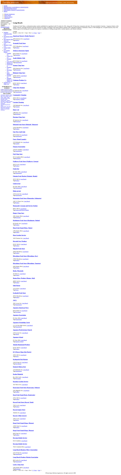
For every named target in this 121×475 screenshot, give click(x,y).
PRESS (5, 11)
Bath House (9, 102)
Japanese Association (19, 315)
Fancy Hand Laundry (19, 139)
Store (4, 95)
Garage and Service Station (5, 98)
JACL (15, 300)
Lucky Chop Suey (18, 464)
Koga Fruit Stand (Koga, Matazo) (23, 423)
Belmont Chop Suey (19, 73)
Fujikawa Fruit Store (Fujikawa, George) (25, 161)
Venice (9, 81)
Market (11, 94)
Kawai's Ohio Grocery (20, 416)
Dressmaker (3, 109)
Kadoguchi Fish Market (20, 359)
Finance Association (19, 146)
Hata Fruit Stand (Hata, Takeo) (22, 228)
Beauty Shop (3, 107)
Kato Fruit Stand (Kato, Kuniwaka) (24, 395)
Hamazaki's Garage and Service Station (25, 206)
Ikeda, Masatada (18, 271)
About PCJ (7, 18)
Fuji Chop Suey (18, 154)
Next (35, 33)
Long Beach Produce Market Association (25, 457)
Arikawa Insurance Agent (21, 50)
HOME (5, 6)
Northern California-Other (8, 34)
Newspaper (2, 99)
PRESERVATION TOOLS (10, 8)
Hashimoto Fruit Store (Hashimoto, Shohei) (26, 220)
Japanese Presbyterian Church (22, 330)
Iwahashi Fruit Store (19, 293)
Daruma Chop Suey (19, 117)
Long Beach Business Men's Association (25, 450)
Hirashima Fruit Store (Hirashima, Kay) (25, 256)
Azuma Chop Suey (18, 65)
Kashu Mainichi (18, 374)
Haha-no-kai (17, 191)
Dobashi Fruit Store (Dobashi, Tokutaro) (25, 124)
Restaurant (7, 94)
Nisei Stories (8, 15)
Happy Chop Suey (18, 213)
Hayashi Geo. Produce (20, 241)
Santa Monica (10, 73)
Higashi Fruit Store (19, 248)
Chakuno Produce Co (19, 80)
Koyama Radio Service (20, 438)
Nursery (10, 95)
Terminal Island (9, 79)
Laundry (22, 99)
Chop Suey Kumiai (19, 87)
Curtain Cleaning (18, 102)
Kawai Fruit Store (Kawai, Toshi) (23, 402)
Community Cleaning (19, 95)
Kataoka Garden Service (20, 381)
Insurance (11, 101)
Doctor (2, 102)
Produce (6, 95)
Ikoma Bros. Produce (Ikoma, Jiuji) (24, 278)
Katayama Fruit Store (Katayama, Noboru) (26, 387)
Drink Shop (8, 107)
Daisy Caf (16, 110)
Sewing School (6, 108)
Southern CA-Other (7, 83)
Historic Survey (8, 17)
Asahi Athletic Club (19, 58)
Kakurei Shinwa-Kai (19, 367)
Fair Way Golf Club (19, 132)
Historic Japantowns (10, 14)
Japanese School (3, 100)
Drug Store (9, 106)
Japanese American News (21, 308)
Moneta (10, 63)
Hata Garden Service (19, 235)
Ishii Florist (16, 285)
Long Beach (10, 61)
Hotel (2, 95)
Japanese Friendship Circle (21, 322)
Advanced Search (5, 27)
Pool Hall (7, 101)
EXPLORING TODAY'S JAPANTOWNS (14, 10)
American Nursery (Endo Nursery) (23, 36)
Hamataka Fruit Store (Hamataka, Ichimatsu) (27, 198)
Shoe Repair (3, 101)
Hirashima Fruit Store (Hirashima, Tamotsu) (27, 263)
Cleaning (2, 108)
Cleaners (8, 100)
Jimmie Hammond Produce (21, 344)
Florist (6, 99)
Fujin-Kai (16, 169)
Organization (3, 94)
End (39, 33)
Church (17, 334)
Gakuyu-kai (16, 183)
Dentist (5, 102)
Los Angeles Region (7, 51)
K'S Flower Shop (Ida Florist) (22, 352)
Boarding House (3, 106)
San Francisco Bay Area (8, 40)
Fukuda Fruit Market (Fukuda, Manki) (25, 176)
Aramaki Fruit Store (19, 43)
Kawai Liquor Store (19, 410)
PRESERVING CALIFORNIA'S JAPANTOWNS (16, 7)
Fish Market (3, 103)
